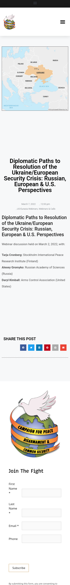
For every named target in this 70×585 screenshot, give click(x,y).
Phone (13, 539)
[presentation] (35, 554)
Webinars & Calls (47, 208)
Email (14, 526)
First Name (13, 488)
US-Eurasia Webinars (27, 208)
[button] (35, 3)
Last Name (13, 508)
